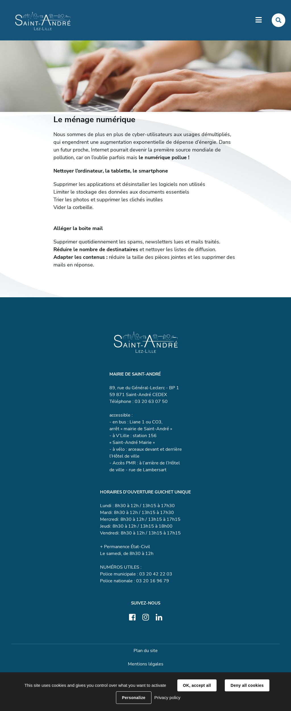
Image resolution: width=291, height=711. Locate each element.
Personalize (133, 697)
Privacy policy (167, 697)
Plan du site (146, 651)
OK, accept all (197, 685)
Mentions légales (145, 664)
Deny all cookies (246, 685)
